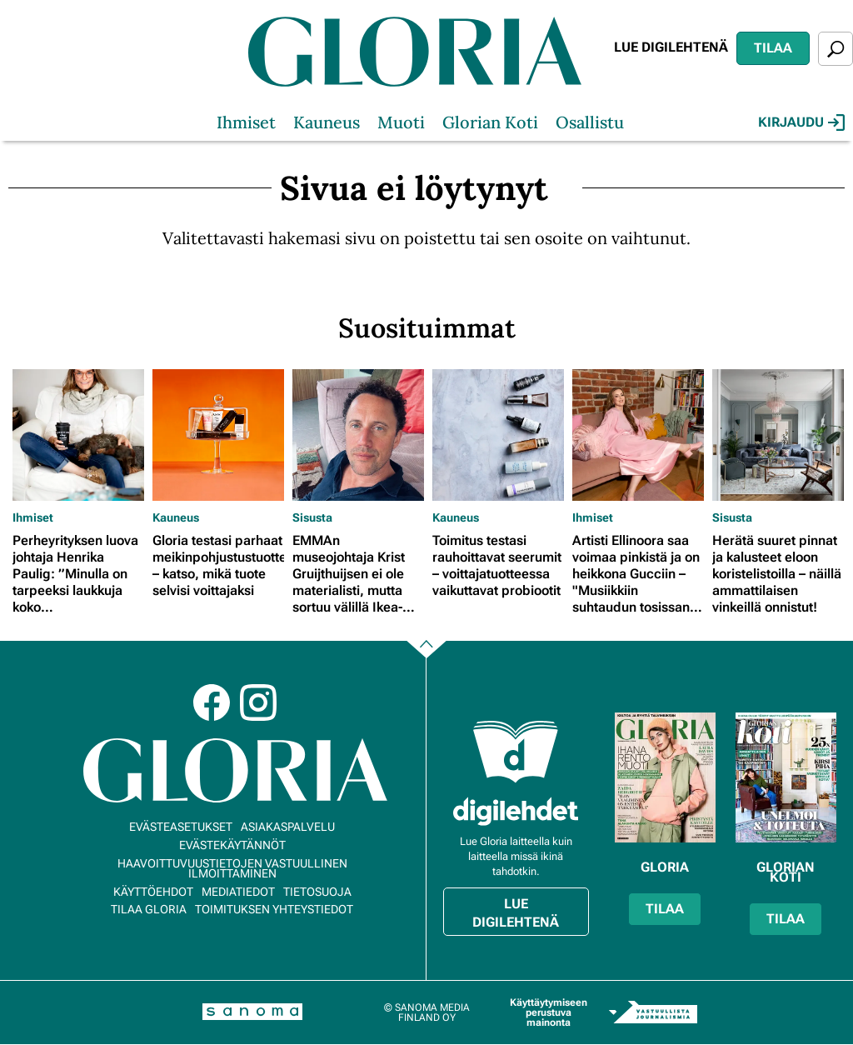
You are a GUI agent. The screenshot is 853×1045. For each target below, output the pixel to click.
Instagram (258, 702)
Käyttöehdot (153, 891)
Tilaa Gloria (149, 909)
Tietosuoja (317, 891)
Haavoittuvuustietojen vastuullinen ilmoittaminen (232, 868)
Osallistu (590, 122)
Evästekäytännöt (232, 845)
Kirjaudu (801, 122)
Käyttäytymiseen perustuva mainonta (548, 1012)
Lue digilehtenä (671, 47)
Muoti (401, 122)
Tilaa (773, 48)
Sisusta (312, 517)
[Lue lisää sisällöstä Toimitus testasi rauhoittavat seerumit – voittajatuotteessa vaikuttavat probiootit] (498, 435)
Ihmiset (246, 122)
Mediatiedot (238, 891)
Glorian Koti (490, 122)
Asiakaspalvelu (288, 826)
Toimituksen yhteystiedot (274, 909)
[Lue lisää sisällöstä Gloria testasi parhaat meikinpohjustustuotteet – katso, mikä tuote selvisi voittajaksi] (218, 435)
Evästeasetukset (180, 826)
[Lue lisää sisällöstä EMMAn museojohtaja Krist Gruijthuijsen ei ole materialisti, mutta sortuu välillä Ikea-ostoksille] (358, 435)
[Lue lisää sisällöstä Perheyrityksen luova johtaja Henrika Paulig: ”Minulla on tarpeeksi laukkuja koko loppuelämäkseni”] (78, 435)
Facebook (211, 702)
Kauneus (326, 122)
